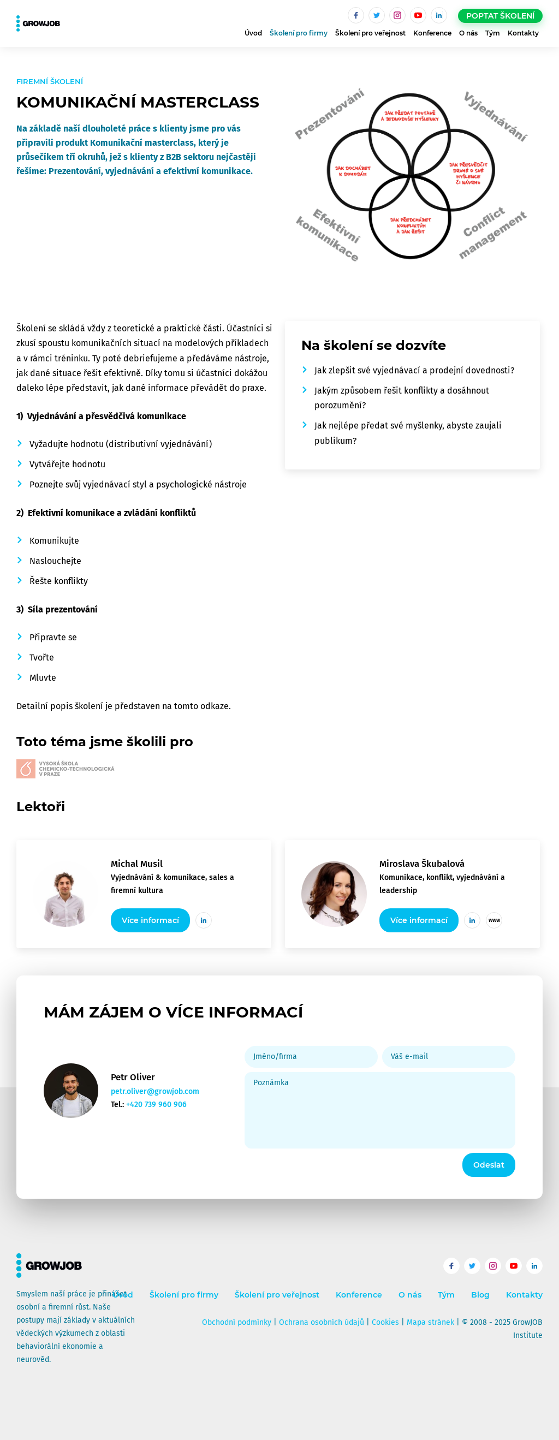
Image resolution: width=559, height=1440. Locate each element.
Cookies (385, 1322)
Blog (480, 1295)
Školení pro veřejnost (370, 33)
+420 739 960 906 (156, 1104)
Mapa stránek (430, 1322)
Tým (492, 33)
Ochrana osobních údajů (321, 1322)
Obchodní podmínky (236, 1322)
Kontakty (523, 33)
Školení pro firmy (299, 33)
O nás (468, 33)
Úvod (253, 33)
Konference (432, 33)
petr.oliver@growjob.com (155, 1091)
